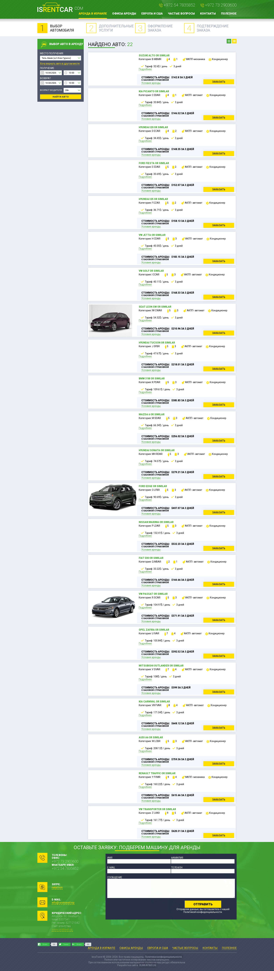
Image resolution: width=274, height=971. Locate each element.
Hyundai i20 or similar (153, 127)
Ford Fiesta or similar (154, 163)
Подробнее (145, 69)
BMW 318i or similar (152, 378)
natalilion (57, 887)
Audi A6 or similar (151, 737)
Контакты (208, 13)
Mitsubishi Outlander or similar (161, 665)
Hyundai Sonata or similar (157, 450)
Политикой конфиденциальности (202, 912)
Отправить (202, 904)
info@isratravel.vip (63, 902)
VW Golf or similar (151, 270)
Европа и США (152, 13)
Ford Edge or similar (153, 486)
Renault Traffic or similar (157, 773)
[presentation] (133, 907)
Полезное (229, 13)
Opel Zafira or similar (154, 629)
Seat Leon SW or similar (155, 306)
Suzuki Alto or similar (154, 55)
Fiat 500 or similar (151, 558)
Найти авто (61, 96)
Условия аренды (151, 83)
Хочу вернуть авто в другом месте (60, 63)
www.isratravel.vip (62, 929)
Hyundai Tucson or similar (157, 342)
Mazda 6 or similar (151, 414)
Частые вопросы (181, 13)
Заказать (218, 81)
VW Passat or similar (153, 593)
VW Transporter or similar (157, 809)
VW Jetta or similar (152, 235)
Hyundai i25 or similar (153, 199)
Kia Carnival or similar (154, 701)
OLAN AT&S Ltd (147, 965)
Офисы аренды (124, 13)
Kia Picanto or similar (154, 91)
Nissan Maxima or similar (156, 522)
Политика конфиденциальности (163, 956)
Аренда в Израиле (93, 13)
